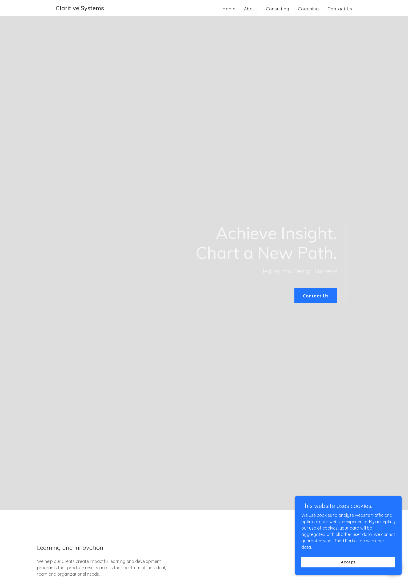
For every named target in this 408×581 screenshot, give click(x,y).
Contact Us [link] (339, 8)
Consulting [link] (277, 8)
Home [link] (229, 8)
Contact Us (316, 295)
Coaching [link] (308, 8)
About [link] (250, 8)
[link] (80, 8)
